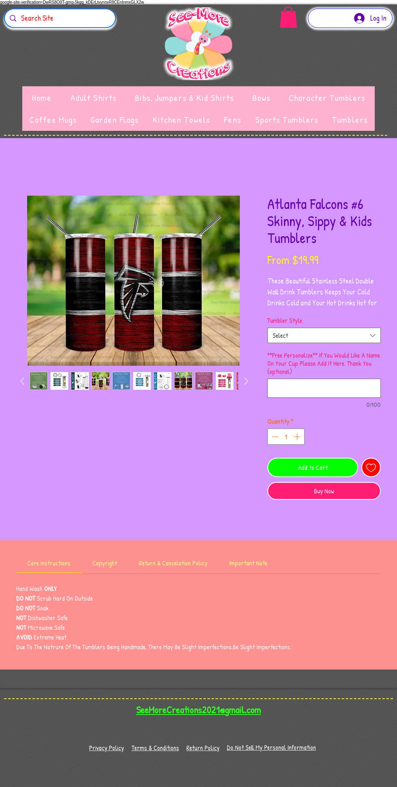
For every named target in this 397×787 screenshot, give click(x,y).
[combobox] (324, 335)
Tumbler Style (284, 320)
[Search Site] (59, 18)
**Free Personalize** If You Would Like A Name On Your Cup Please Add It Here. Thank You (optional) (323, 363)
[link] (48, 563)
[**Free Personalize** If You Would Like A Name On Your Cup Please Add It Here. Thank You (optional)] (324, 388)
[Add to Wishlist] (371, 467)
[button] (288, 17)
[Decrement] (274, 436)
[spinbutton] (286, 436)
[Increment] (297, 436)
